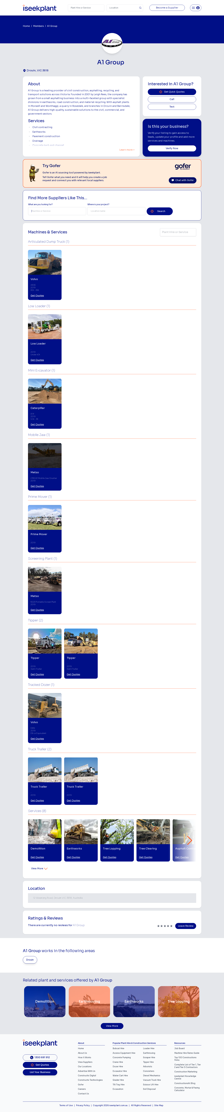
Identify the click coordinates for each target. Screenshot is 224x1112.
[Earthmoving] (89, 1001)
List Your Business (40, 1072)
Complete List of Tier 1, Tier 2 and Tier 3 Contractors (187, 1066)
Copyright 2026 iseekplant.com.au (110, 1105)
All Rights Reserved (141, 1105)
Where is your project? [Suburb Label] (98, 204)
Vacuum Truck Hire (152, 1080)
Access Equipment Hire (124, 1053)
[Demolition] (45, 1001)
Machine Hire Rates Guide (186, 1053)
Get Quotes (37, 295)
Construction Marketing (185, 1072)
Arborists (147, 1066)
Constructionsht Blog (184, 1083)
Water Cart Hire (120, 1075)
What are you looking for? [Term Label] (40, 204)
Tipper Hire (148, 1062)
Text (171, 106)
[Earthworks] (134, 1001)
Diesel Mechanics (151, 1075)
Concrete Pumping (122, 1057)
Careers (82, 1089)
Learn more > (127, 149)
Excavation (118, 1089)
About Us (82, 1053)
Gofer (81, 1084)
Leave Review (185, 926)
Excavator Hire (120, 1071)
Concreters (148, 1071)
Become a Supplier (167, 7)
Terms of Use (66, 1105)
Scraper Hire (149, 1057)
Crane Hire (118, 1062)
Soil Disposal (149, 1089)
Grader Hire (118, 1080)
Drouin (30, 959)
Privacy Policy (83, 1105)
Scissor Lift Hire (150, 1084)
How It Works (84, 1057)
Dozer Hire (118, 1066)
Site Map (158, 1105)
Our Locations (85, 1066)
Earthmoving (149, 1053)
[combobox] (57, 211)
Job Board (179, 1048)
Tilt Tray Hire (119, 1084)
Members (38, 26)
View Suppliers (85, 1062)
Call (172, 99)
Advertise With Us (86, 1071)
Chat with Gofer (182, 180)
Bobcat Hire (118, 1048)
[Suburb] (125, 8)
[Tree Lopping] (178, 1001)
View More (39, 868)
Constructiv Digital (87, 1075)
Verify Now (172, 148)
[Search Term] (86, 8)
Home (26, 26)
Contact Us (83, 1093)
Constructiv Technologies (90, 1080)
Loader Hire (148, 1048)
